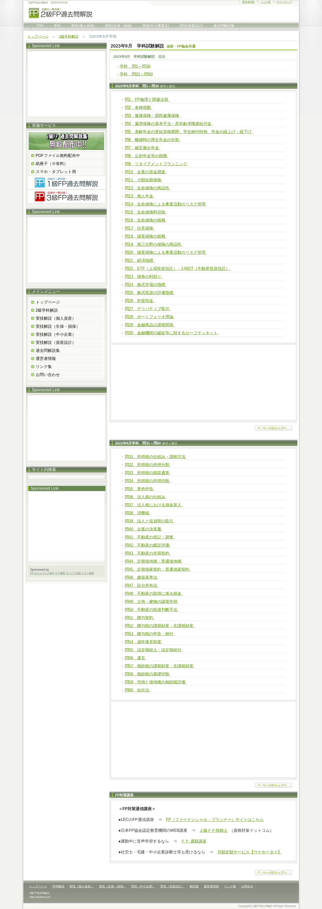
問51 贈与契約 (139, 617)
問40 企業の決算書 (144, 529)
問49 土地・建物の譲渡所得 (152, 601)
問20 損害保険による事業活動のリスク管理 (166, 252)
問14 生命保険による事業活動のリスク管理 (166, 204)
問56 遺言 (135, 658)
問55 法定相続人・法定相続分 (154, 650)
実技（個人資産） (81, 886)
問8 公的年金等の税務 (146, 156)
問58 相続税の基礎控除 (148, 674)
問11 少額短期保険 (144, 180)
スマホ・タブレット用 (56, 172)
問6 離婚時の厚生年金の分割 (152, 140)
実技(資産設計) (191, 26)
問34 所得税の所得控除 (148, 481)
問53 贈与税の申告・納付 (150, 634)
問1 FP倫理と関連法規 (147, 99)
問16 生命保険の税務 (146, 220)
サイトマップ (284, 2)
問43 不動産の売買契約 (148, 553)
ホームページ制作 (44, 573)
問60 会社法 (137, 690)
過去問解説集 (223, 26)
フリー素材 (88, 573)
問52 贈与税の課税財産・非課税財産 (160, 626)
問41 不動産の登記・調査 (150, 537)
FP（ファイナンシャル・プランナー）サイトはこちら (215, 819)
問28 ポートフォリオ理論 (150, 317)
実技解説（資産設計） (56, 342)
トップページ (38, 36)
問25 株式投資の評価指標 (150, 293)
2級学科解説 (69, 36)
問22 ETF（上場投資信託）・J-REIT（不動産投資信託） (178, 268)
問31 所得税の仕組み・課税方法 (156, 457)
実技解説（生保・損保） (58, 326)
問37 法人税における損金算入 (154, 505)
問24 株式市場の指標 (146, 284)
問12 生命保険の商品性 (148, 188)
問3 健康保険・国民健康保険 (152, 115)
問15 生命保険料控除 (146, 212)
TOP (40, 26)
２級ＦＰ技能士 (213, 830)
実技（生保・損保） (112, 886)
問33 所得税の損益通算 (148, 473)
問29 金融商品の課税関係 (150, 325)
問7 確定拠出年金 (142, 148)
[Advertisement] (203, 382)
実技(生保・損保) (118, 26)
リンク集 (266, 2)
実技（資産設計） (172, 886)
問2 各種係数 (138, 107)
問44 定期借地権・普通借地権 (154, 561)
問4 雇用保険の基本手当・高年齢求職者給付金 (169, 123)
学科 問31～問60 (136, 74)
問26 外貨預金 (139, 301)
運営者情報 (248, 2)
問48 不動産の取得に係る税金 (154, 593)
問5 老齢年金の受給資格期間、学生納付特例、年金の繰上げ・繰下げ (189, 132)
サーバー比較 (73, 573)
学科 (57, 26)
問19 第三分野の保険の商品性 (154, 244)
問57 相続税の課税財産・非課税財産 (160, 666)
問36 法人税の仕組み (146, 497)
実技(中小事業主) (155, 26)
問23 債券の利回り (144, 276)
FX (32, 573)
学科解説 (58, 886)
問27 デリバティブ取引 (148, 309)
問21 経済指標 (139, 260)
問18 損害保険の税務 (146, 236)
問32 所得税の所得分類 (148, 465)
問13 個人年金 (139, 196)
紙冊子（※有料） (52, 163)
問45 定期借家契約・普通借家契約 (158, 569)
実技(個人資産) (83, 26)
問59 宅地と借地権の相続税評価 (156, 682)
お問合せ (247, 886)
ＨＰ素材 (60, 573)
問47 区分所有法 (141, 585)
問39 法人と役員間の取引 (150, 521)
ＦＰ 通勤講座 (193, 841)
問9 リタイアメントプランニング (156, 164)
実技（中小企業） (143, 886)
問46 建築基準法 (141, 577)
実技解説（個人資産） (56, 318)
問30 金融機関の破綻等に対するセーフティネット (172, 333)
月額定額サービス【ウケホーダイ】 (249, 852)
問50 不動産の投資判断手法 (152, 609)
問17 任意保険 (139, 228)
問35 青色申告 (139, 489)
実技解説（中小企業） (56, 334)
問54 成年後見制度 (144, 642)
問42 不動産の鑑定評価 (148, 545)
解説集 (194, 886)
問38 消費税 (137, 513)
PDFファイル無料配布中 (58, 155)
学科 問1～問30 (135, 66)
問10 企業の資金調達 (146, 172)
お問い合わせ (48, 375)
